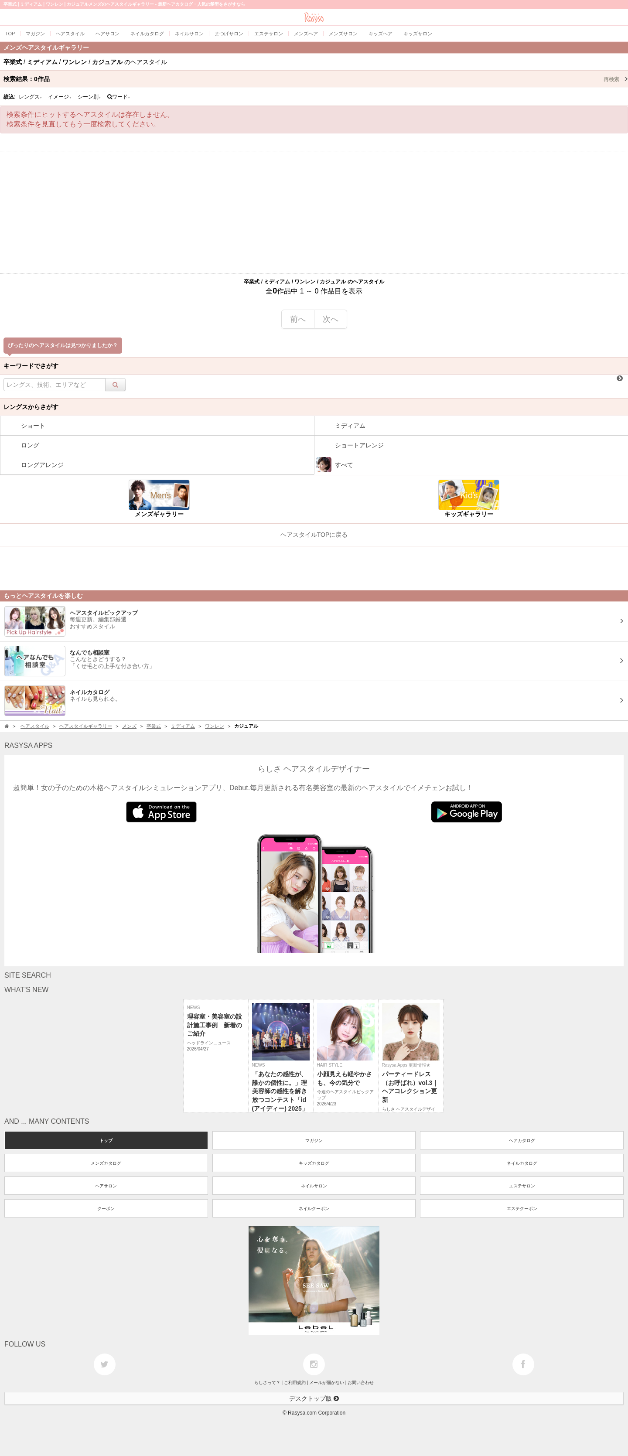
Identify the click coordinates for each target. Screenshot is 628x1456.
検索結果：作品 (315, 78)
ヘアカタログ (522, 1140)
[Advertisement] (314, 212)
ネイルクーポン (314, 1208)
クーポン (106, 1208)
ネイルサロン (314, 1185)
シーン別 (89, 97)
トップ (106, 1140)
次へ (330, 319)
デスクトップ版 (314, 1398)
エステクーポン (522, 1208)
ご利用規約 (295, 1382)
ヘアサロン (106, 1185)
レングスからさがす (30, 406)
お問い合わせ (361, 1382)
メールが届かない (326, 1382)
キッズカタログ (314, 1163)
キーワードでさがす (30, 365)
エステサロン (522, 1185)
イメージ (60, 97)
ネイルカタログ (522, 1163)
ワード (118, 97)
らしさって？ (267, 1382)
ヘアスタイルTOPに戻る (314, 534)
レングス (30, 97)
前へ (298, 319)
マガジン (314, 1140)
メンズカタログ (106, 1163)
